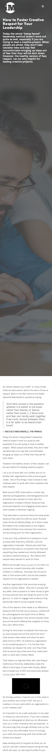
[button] (43, 6)
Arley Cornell (27, 565)
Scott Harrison (31, 611)
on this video (9, 674)
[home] (10, 7)
